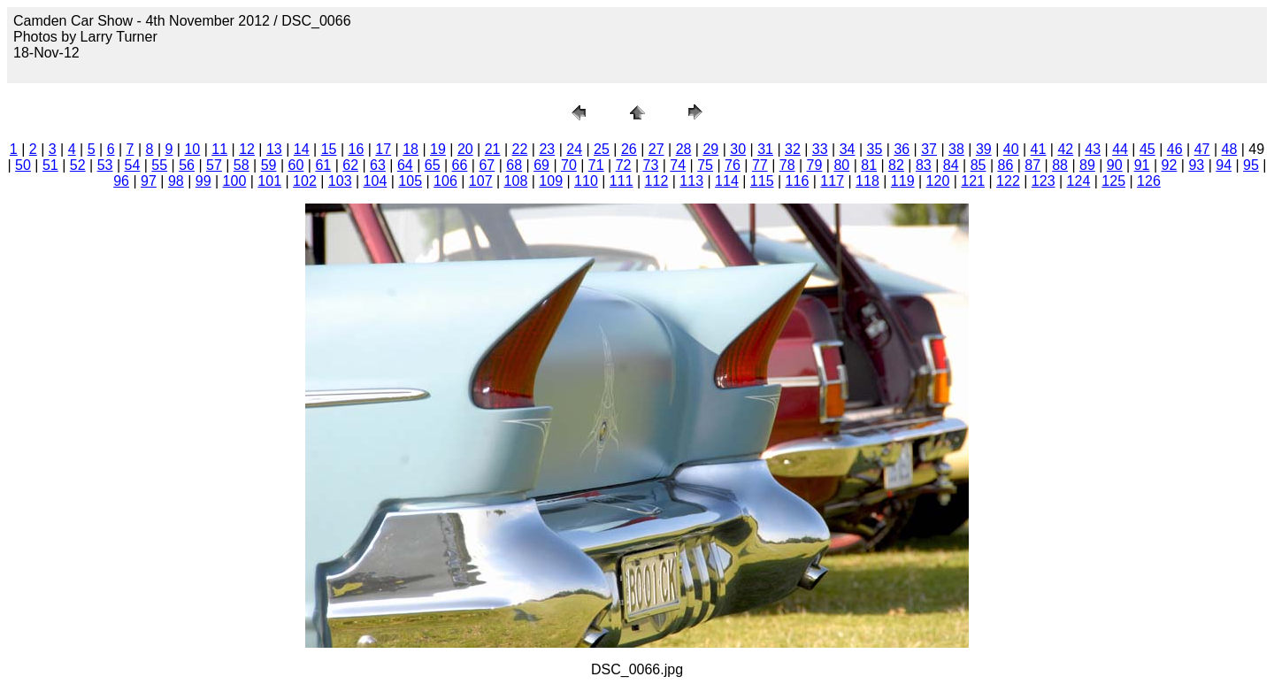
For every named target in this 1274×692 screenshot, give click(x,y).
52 (78, 165)
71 (596, 165)
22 (520, 149)
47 (1202, 149)
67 (487, 165)
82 (896, 165)
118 (867, 180)
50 (23, 165)
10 (192, 149)
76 (733, 165)
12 (247, 149)
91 (1142, 165)
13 (274, 149)
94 (1224, 165)
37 (929, 149)
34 (848, 149)
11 (219, 149)
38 (956, 149)
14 (302, 149)
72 (624, 165)
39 (984, 149)
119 (903, 180)
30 (738, 149)
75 (705, 165)
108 (516, 180)
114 (727, 180)
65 (433, 165)
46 (1175, 149)
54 (132, 165)
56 (187, 165)
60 (296, 165)
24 (574, 149)
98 (176, 180)
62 (350, 165)
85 (978, 165)
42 (1065, 149)
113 (691, 180)
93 (1196, 165)
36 (901, 149)
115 (762, 180)
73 (651, 165)
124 (1079, 180)
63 (378, 165)
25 (602, 149)
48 (1230, 149)
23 (547, 149)
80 (841, 165)
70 (569, 165)
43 (1093, 149)
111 (621, 180)
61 (323, 165)
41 (1039, 149)
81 (869, 165)
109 (551, 180)
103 (340, 180)
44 (1120, 149)
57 (214, 165)
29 (710, 149)
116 (798, 180)
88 (1060, 165)
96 (121, 180)
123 (1043, 180)
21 (493, 149)
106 (445, 180)
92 (1170, 165)
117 (832, 180)
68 (514, 165)
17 (383, 149)
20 (465, 149)
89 (1087, 165)
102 (305, 180)
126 (1149, 180)
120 (938, 180)
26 (629, 149)
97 (149, 180)
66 (460, 165)
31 (765, 149)
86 (1005, 165)
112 (657, 180)
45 (1147, 149)
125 (1113, 180)
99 (203, 180)
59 (269, 165)
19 (438, 149)
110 (586, 180)
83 (924, 165)
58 (241, 165)
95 (1251, 165)
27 (656, 149)
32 (793, 149)
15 (329, 149)
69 (541, 165)
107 (481, 180)
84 (951, 165)
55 (159, 165)
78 (787, 165)
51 (50, 165)
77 (760, 165)
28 (684, 149)
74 (678, 165)
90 (1115, 165)
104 (376, 180)
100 (235, 180)
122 (1008, 180)
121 (973, 180)
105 (410, 180)
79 (815, 165)
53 (105, 165)
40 (1011, 149)
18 (410, 149)
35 (875, 149)
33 (820, 149)
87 (1032, 165)
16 (357, 149)
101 (269, 180)
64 (405, 165)
